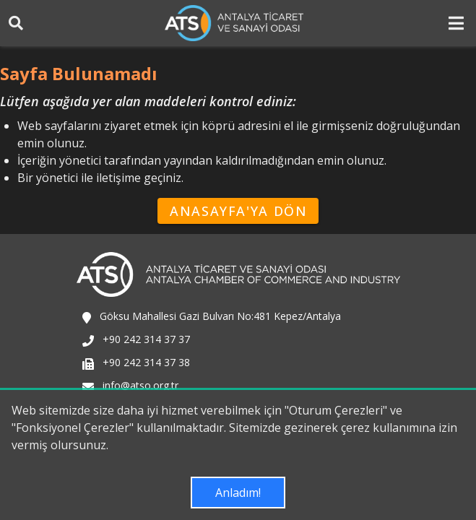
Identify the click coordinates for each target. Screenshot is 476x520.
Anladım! (238, 492)
